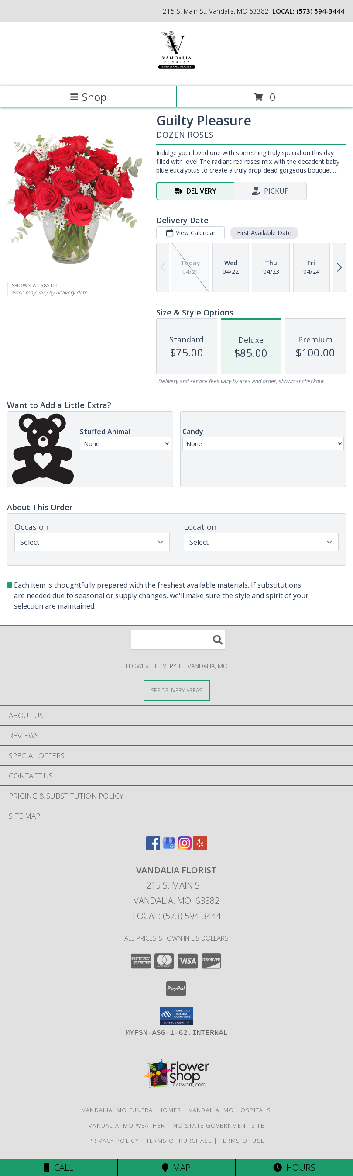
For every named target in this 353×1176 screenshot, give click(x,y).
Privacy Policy (114, 1141)
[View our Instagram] (185, 847)
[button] (176, 1016)
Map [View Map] (176, 1167)
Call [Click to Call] (58, 1167)
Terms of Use (242, 1141)
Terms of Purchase (179, 1141)
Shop (88, 97)
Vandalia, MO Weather (127, 1125)
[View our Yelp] (200, 847)
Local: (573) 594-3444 (177, 916)
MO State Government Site (218, 1125)
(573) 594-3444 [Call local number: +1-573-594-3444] (320, 11)
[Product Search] (178, 640)
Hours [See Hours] (294, 1167)
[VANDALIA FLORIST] (176, 74)
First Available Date (264, 232)
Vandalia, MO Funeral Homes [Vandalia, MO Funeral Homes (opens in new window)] (132, 1110)
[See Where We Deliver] (177, 690)
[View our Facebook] (153, 847)
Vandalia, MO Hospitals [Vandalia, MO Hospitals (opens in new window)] (230, 1110)
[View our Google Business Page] (169, 847)
